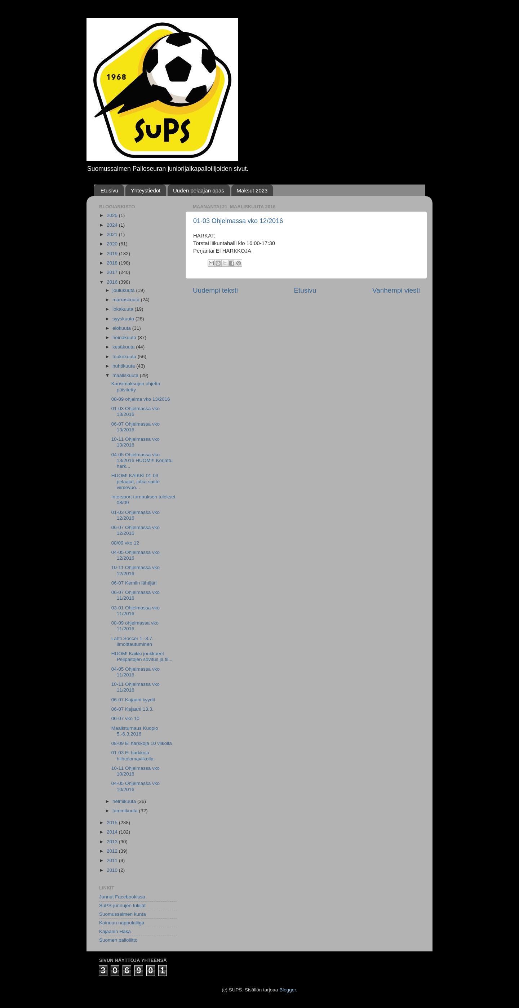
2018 (113, 263)
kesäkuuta (124, 347)
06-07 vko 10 (125, 718)
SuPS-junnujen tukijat (122, 905)
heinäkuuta (125, 337)
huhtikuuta (124, 366)
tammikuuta (125, 810)
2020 (113, 244)
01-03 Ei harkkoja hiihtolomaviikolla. (133, 755)
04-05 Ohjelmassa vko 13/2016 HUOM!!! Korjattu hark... (142, 460)
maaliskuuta (126, 375)
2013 (113, 841)
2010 (113, 870)
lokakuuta (123, 309)
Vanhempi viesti (396, 290)
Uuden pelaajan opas (198, 190)
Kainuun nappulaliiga (121, 922)
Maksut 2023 (252, 190)
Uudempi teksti (215, 290)
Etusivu (109, 190)
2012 (113, 851)
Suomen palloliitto (118, 940)
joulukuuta (124, 290)
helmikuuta (124, 801)
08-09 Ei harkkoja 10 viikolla (141, 743)
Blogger (287, 990)
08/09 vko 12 (125, 543)
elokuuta (122, 328)
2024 (113, 225)
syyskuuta (124, 318)
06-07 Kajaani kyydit (133, 699)
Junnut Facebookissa (122, 897)
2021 (113, 234)
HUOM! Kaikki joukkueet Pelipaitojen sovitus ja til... (142, 656)
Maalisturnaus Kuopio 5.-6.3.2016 (134, 731)
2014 (113, 832)
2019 (113, 253)
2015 (113, 822)
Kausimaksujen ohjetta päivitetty (135, 386)
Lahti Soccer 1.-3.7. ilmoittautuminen (132, 641)
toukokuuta (125, 356)
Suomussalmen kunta (122, 914)
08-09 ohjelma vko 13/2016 (140, 399)
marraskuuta (126, 299)
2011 (113, 860)
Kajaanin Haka (115, 931)
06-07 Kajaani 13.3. (132, 709)
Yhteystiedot (146, 190)
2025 (113, 215)
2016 (113, 282)
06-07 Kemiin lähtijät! (134, 583)
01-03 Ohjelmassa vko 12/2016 (238, 221)
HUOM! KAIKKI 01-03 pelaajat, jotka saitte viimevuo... (135, 481)
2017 (113, 272)
